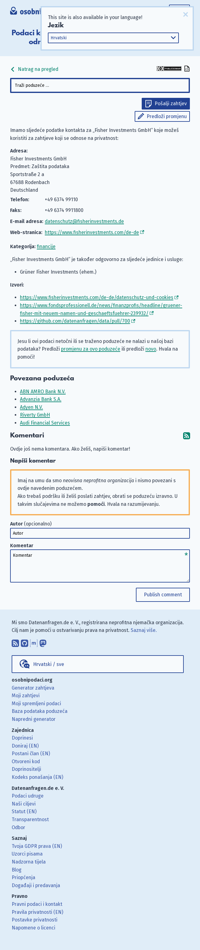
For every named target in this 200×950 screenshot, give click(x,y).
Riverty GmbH (35, 415)
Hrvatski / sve (48, 664)
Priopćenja (23, 877)
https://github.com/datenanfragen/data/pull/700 (75, 321)
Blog (16, 870)
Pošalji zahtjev (171, 103)
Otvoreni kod (26, 761)
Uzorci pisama (27, 854)
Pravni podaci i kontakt (37, 904)
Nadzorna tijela (29, 862)
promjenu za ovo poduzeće (90, 349)
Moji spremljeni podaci (36, 703)
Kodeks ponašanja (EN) (37, 777)
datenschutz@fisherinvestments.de (84, 221)
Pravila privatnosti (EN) (37, 912)
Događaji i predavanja (36, 885)
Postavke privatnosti (34, 920)
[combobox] (100, 85)
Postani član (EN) (31, 753)
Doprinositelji (26, 769)
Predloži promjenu (167, 116)
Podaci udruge (28, 796)
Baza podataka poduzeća (39, 711)
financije (46, 246)
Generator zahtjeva (33, 688)
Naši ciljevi (24, 804)
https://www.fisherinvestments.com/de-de (92, 232)
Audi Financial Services (45, 423)
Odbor (18, 827)
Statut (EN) (24, 811)
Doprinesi (22, 738)
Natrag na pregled (34, 69)
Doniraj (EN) (25, 746)
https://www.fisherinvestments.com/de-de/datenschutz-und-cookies (96, 297)
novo (150, 349)
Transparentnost (30, 819)
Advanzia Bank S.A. (40, 399)
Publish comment (163, 595)
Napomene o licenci (33, 928)
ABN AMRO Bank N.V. (43, 391)
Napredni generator (34, 719)
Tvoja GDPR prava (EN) (37, 846)
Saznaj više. (144, 630)
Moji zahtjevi (26, 695)
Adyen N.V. (31, 407)
